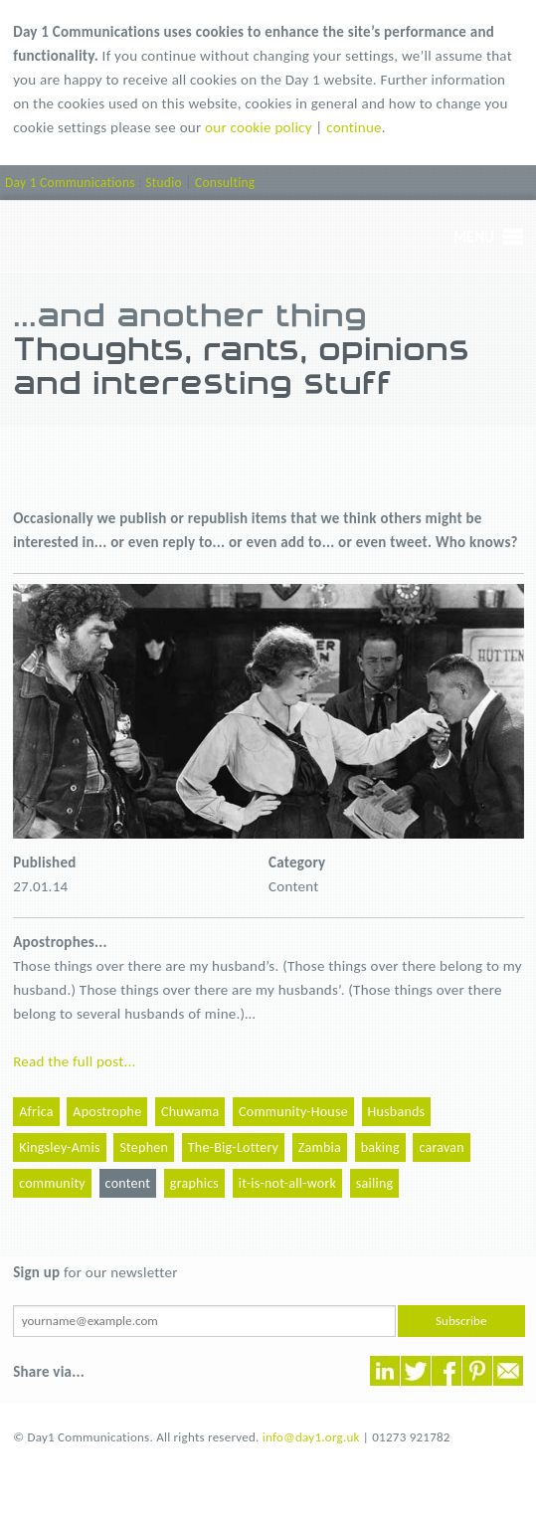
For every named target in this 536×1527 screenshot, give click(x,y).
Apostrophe (107, 1111)
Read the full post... (74, 1061)
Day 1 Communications (70, 182)
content (128, 1183)
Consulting (225, 182)
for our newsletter (95, 1272)
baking (380, 1147)
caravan (441, 1147)
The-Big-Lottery (233, 1147)
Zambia (319, 1147)
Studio (163, 182)
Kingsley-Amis (59, 1147)
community (52, 1183)
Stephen (143, 1147)
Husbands (397, 1111)
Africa (36, 1111)
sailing (375, 1183)
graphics (194, 1183)
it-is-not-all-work (287, 1183)
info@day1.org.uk (311, 1437)
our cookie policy (258, 127)
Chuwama (190, 1111)
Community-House (293, 1111)
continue (354, 127)
